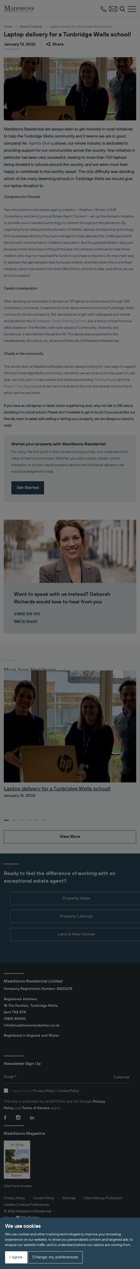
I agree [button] (16, 1257)
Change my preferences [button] (55, 1257)
